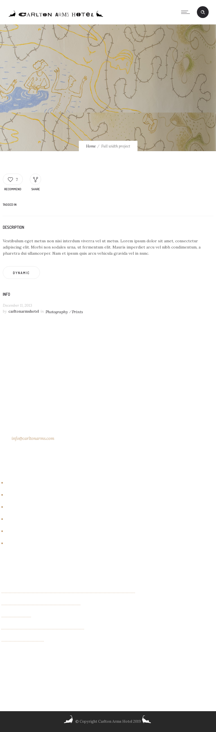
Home (91, 146)
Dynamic (21, 273)
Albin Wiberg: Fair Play (22, 639)
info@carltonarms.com (33, 438)
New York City (22, 543)
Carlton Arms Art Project (32, 495)
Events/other (21, 519)
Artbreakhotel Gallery (29, 482)
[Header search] (203, 12)
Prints (77, 311)
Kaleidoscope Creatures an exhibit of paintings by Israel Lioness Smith (68, 590)
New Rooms (19, 531)
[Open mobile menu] (186, 12)
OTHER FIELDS (16, 614)
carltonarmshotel (23, 311)
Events (14, 507)
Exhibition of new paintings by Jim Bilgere (40, 602)
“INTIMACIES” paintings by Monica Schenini (42, 627)
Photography (57, 311)
